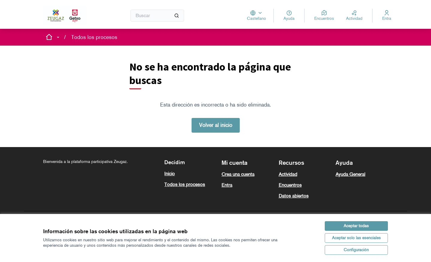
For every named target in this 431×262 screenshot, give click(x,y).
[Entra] (387, 16)
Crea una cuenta (237, 174)
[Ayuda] (289, 16)
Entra (226, 185)
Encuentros (290, 185)
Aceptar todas (356, 225)
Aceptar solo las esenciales (356, 237)
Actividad (288, 174)
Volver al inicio (215, 125)
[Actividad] (354, 16)
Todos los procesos (94, 37)
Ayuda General (350, 174)
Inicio (169, 173)
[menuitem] (190, 174)
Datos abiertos (294, 196)
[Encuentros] (324, 16)
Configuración (356, 249)
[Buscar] (157, 15)
